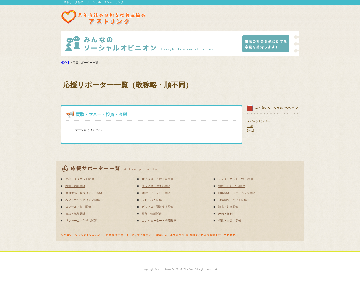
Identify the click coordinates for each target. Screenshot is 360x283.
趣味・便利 (225, 213)
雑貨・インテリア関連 (156, 193)
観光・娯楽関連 (228, 207)
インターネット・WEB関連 (235, 179)
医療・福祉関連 (75, 186)
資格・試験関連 (75, 213)
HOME (65, 62)
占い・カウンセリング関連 (82, 200)
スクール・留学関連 (78, 207)
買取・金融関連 (152, 213)
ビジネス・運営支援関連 (157, 207)
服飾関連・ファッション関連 (236, 193)
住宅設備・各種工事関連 (157, 179)
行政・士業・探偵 (229, 220)
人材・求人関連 (152, 200)
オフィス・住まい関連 (156, 186)
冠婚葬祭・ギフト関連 (232, 200)
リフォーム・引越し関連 (81, 220)
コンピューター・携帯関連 (159, 220)
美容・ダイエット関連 (79, 179)
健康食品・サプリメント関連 (84, 193)
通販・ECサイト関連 (231, 186)
